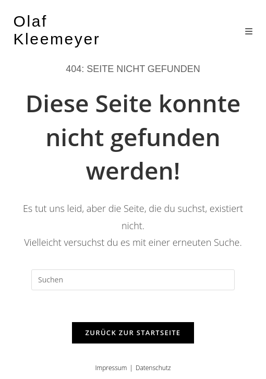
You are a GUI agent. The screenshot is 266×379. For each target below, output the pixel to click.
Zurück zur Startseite (133, 332)
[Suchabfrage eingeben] (133, 279)
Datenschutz (153, 367)
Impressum (111, 367)
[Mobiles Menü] (249, 31)
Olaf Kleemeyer (57, 30)
